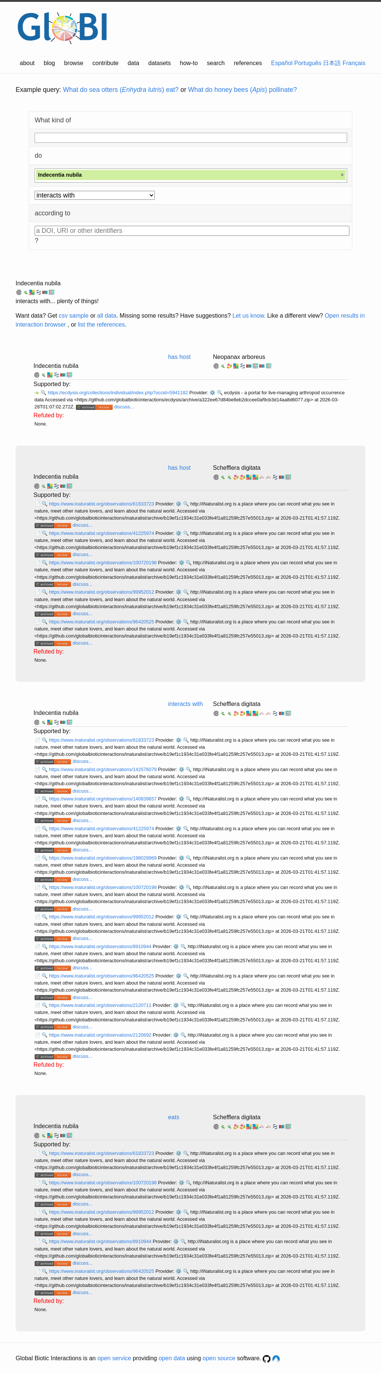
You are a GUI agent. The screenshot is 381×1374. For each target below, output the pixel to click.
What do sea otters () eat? (121, 89)
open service (114, 1358)
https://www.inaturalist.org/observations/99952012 (102, 592)
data (133, 63)
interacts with (185, 704)
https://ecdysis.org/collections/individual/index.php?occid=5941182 (118, 392)
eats (173, 1117)
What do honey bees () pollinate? (242, 89)
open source (219, 1358)
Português (307, 63)
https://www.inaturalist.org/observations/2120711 (101, 1005)
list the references (101, 324)
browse (73, 63)
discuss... (124, 407)
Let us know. (249, 315)
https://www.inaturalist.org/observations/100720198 (103, 562)
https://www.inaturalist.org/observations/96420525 (102, 622)
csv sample (74, 315)
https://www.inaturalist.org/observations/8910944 (101, 946)
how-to (189, 63)
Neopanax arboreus (239, 357)
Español (282, 63)
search (216, 63)
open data (172, 1358)
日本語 (332, 63)
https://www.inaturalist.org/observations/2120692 (101, 1035)
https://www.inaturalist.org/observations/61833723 (102, 504)
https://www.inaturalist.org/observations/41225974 (102, 533)
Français (354, 63)
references (248, 63)
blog (49, 63)
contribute (105, 63)
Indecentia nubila (38, 283)
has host (179, 357)
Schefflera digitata (236, 468)
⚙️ (212, 392)
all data (106, 315)
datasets (159, 63)
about (27, 63)
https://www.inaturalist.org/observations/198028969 (103, 858)
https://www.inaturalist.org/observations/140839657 (103, 799)
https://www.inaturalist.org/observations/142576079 (103, 769)
